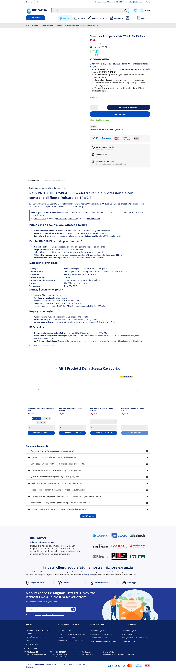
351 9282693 (61, 218)
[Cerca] (125, 10)
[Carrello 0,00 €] (144, 10)
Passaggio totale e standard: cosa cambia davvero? (51, 451)
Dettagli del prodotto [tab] (55, 181)
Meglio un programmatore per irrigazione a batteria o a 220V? (55, 483)
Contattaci (29, 2)
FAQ (38, 2)
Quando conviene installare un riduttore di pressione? (52, 457)
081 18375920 (40, 218)
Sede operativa (30, 648)
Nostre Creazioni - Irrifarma (36, 637)
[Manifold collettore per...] (41, 389)
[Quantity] (41, 427)
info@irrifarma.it (136, 2)
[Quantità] (94, 107)
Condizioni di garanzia (98, 631)
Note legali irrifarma (129, 634)
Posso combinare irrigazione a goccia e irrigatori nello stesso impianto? (59, 503)
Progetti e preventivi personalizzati (103, 641)
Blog (130, 18)
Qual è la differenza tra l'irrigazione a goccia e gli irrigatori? (54, 477)
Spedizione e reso (64, 631)
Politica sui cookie (128, 641)
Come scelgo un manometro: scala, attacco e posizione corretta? (56, 464)
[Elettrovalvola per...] (134, 389)
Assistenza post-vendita (99, 638)
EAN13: (93, 59)
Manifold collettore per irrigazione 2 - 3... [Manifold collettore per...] (41, 409)
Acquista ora (120, 114)
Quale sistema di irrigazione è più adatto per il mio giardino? (55, 470)
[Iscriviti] (73, 609)
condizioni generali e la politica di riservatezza (49, 615)
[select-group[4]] (98, 101)
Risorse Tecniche (97, 18)
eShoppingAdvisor (87, 575)
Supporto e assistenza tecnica (101, 634)
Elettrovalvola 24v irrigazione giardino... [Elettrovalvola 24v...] (70, 409)
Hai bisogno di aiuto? (101, 2)
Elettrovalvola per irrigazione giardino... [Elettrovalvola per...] (132, 409)
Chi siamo (116, 18)
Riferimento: (95, 47)
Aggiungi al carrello (128, 107)
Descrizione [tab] (33, 181)
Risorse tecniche (32, 644)
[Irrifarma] (37, 10)
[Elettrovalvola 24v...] (72, 389)
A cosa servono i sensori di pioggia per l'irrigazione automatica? (56, 490)
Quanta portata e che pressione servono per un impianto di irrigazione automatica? (65, 496)
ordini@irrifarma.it (86, 654)
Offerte (79, 18)
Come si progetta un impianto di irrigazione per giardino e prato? (57, 509)
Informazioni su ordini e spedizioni (71, 640)
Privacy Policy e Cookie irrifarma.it (134, 638)
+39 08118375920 (118, 2)
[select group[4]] (103, 421)
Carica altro (88, 516)
